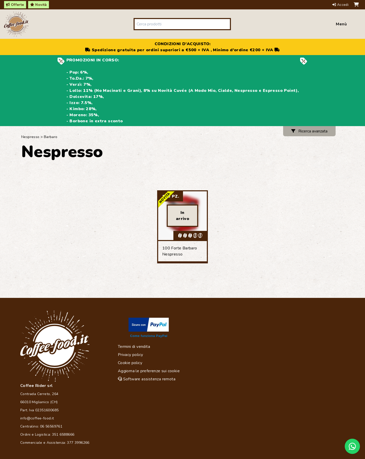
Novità (38, 4)
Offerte (15, 4)
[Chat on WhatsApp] (352, 446)
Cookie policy (130, 363)
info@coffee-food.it (37, 418)
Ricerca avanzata (309, 131)
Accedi (341, 4)
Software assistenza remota (146, 379)
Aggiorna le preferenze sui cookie (149, 371)
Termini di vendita (134, 346)
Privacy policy (130, 355)
